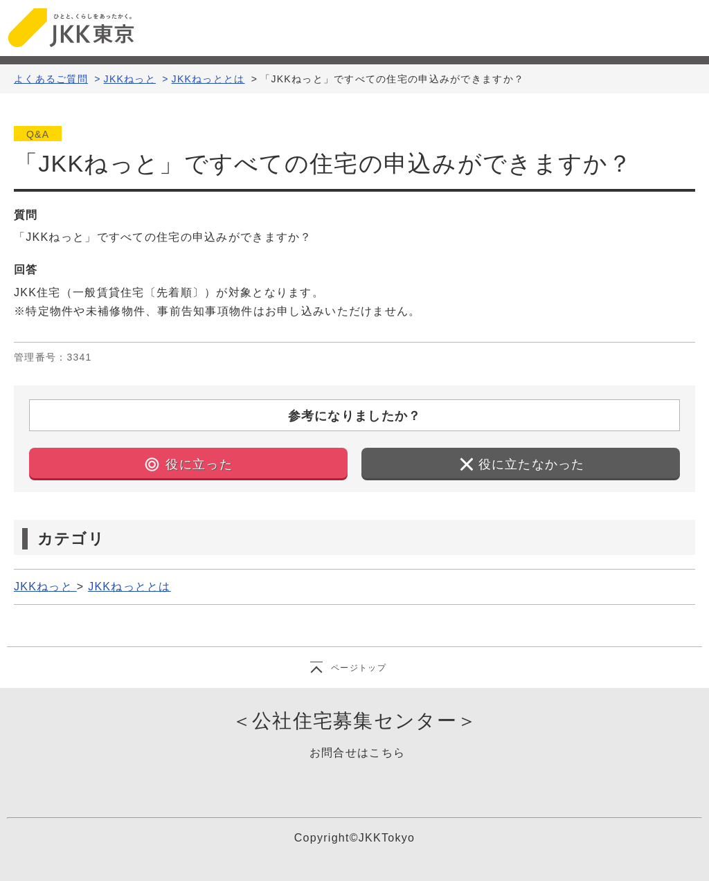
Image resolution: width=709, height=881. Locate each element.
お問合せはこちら (357, 753)
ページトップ (358, 668)
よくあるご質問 (51, 78)
